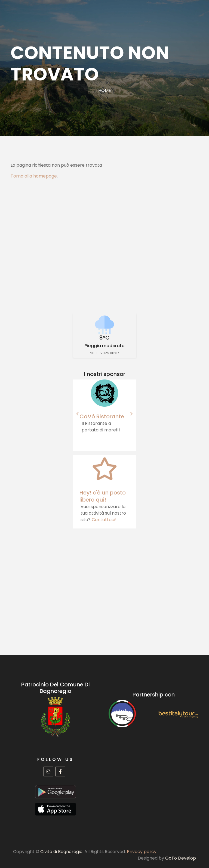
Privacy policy (141, 851)
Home (104, 90)
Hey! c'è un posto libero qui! (102, 496)
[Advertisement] (104, 246)
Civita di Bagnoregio (61, 851)
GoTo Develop (180, 858)
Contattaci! (104, 520)
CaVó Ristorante (101, 416)
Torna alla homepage (34, 176)
